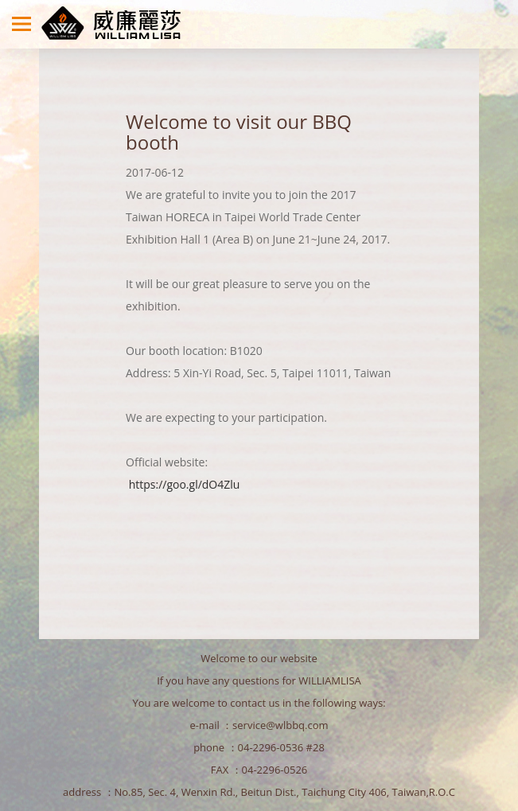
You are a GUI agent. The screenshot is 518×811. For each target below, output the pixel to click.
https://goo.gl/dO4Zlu (184, 484)
